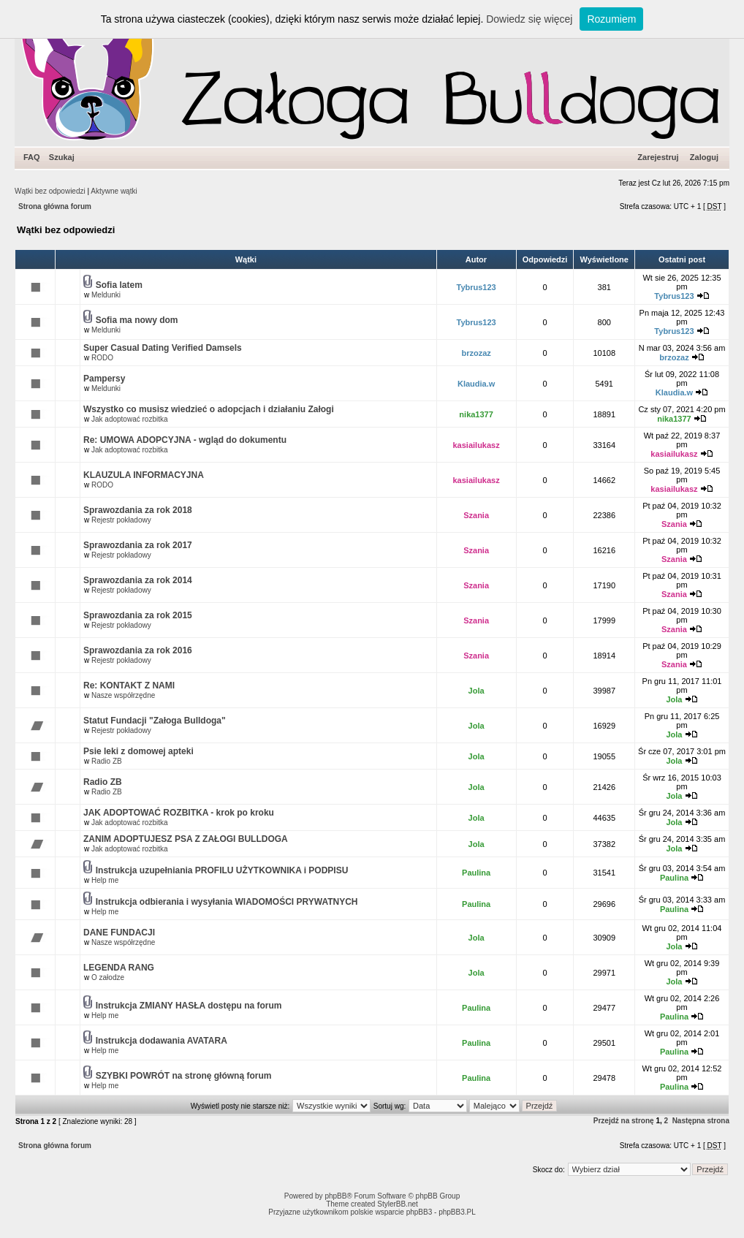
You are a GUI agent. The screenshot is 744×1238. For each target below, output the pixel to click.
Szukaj (62, 157)
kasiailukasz (476, 445)
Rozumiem (611, 19)
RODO (102, 358)
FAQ (31, 157)
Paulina (476, 872)
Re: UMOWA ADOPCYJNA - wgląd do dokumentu (184, 440)
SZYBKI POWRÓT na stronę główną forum (184, 1076)
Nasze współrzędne (123, 695)
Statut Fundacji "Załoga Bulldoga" (154, 720)
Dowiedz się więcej (529, 19)
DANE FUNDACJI (119, 932)
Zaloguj (704, 157)
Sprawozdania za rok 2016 (137, 650)
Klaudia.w (476, 383)
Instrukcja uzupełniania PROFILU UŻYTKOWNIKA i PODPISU (222, 870)
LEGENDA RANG (118, 967)
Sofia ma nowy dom (137, 320)
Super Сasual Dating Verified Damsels (162, 348)
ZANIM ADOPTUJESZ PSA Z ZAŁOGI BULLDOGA (185, 839)
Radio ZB (106, 761)
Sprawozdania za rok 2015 (137, 615)
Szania (476, 515)
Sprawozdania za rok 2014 (137, 580)
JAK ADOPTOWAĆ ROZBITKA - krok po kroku (178, 813)
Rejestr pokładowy (121, 520)
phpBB (335, 1196)
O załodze (107, 977)
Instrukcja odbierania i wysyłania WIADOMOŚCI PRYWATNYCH (227, 902)
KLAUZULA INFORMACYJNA (143, 475)
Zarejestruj (657, 157)
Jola (476, 690)
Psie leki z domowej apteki (138, 751)
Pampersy (104, 378)
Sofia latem (119, 285)
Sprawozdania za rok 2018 (137, 510)
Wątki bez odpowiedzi (50, 191)
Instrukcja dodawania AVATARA (161, 1041)
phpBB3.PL (457, 1212)
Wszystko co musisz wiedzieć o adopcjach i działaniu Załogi (208, 409)
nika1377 (476, 414)
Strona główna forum (54, 206)
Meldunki (106, 295)
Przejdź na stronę (623, 1121)
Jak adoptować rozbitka (129, 419)
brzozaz (475, 353)
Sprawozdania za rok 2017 (137, 545)
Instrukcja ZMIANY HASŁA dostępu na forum (189, 1005)
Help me (104, 880)
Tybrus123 (476, 287)
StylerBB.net (397, 1204)
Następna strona (700, 1121)
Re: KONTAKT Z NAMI (129, 685)
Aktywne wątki (114, 191)
